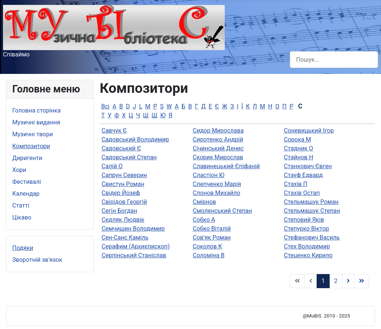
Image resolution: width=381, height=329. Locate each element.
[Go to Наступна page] (348, 281)
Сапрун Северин (124, 175)
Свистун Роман (123, 184)
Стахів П (295, 184)
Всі (105, 106)
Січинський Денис (218, 148)
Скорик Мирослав (218, 157)
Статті (20, 205)
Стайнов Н (298, 157)
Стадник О (298, 148)
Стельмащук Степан (312, 210)
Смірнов (204, 201)
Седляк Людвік (123, 219)
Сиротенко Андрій (218, 139)
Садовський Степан (129, 157)
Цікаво (21, 217)
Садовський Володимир (135, 139)
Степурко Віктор (306, 228)
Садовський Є (121, 148)
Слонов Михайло (216, 192)
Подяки (22, 247)
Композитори (31, 146)
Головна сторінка (36, 110)
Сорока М (297, 139)
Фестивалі (26, 181)
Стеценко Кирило (308, 255)
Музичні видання (36, 122)
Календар (25, 193)
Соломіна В (208, 255)
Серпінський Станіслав (134, 255)
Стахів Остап (302, 192)
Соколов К (207, 246)
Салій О (112, 166)
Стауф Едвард (303, 175)
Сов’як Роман (212, 237)
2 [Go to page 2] (335, 280)
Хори (19, 169)
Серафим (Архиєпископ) (136, 246)
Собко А (204, 219)
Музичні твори (32, 134)
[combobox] (334, 59)
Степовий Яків (304, 219)
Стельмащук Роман (311, 201)
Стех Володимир (307, 246)
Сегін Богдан (119, 210)
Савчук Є (114, 130)
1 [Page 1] (323, 280)
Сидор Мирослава (218, 130)
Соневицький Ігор (309, 130)
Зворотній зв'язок (37, 259)
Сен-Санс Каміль (125, 237)
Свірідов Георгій (124, 201)
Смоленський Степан (222, 210)
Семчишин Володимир (133, 228)
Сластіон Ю (208, 175)
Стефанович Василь (312, 237)
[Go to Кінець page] (361, 281)
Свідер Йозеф (121, 192)
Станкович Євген (308, 166)
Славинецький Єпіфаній (226, 166)
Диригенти (27, 158)
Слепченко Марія (217, 184)
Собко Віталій (212, 228)
